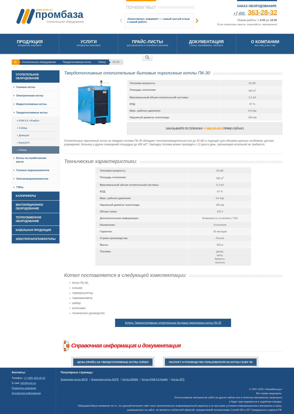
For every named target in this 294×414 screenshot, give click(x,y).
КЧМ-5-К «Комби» (28, 120)
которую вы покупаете (29, 43)
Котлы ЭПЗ (177, 379)
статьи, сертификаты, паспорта (206, 43)
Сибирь (22, 128)
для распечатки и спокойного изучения (147, 43)
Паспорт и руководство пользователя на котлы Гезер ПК (210, 362)
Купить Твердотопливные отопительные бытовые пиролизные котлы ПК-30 (173, 322)
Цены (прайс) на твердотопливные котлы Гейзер (113, 362)
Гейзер (102, 62)
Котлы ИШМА (130, 379)
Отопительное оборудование (39, 62)
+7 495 (255, 13)
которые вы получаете (88, 43)
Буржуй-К (23, 142)
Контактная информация (26, 393)
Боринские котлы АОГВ (105, 379)
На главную (16, 62)
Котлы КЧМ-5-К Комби (155, 379)
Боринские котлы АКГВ (74, 379)
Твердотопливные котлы (76, 62)
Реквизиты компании (24, 388)
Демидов (23, 135)
